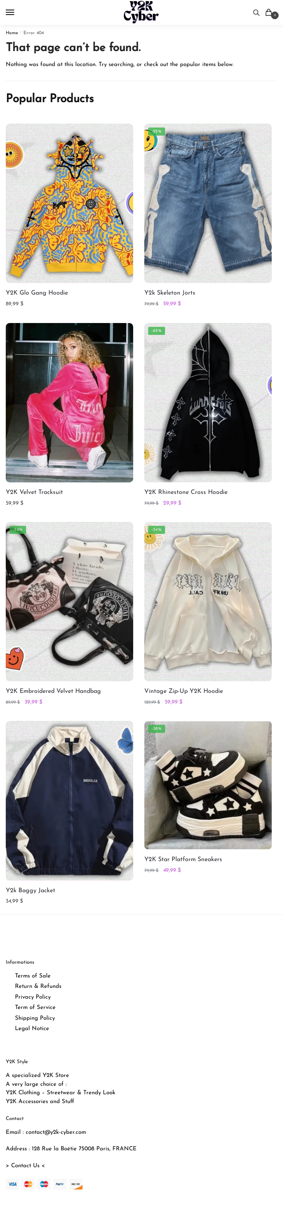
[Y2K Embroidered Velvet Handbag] (69, 601)
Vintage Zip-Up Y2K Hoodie (183, 691)
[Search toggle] (256, 12)
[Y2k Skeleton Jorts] (208, 203)
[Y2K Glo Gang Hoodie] (69, 203)
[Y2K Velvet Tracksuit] (69, 402)
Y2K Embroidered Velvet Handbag (53, 691)
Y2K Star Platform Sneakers (183, 860)
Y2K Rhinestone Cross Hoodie (186, 492)
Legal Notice (32, 1029)
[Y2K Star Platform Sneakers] (208, 785)
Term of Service (35, 1008)
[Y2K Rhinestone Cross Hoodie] (208, 402)
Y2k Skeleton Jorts (169, 293)
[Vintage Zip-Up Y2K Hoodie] (208, 601)
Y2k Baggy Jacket (30, 891)
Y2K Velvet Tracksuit (34, 492)
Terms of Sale (33, 976)
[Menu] (17, 12)
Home (12, 33)
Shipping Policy (35, 1018)
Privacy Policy (33, 997)
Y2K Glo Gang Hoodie (37, 293)
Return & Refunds (38, 986)
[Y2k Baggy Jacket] (69, 800)
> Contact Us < (25, 1166)
